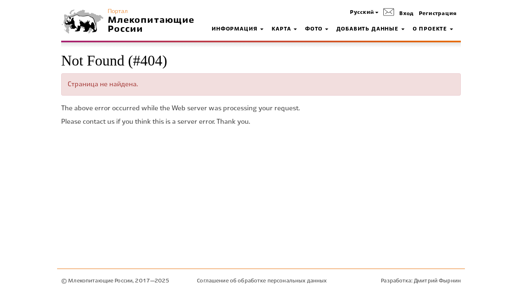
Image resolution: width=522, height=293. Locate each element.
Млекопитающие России (151, 24)
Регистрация (438, 13)
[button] (364, 12)
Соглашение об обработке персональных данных (262, 281)
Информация (237, 29)
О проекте (433, 29)
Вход (406, 13)
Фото (316, 29)
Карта (284, 29)
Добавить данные (370, 29)
